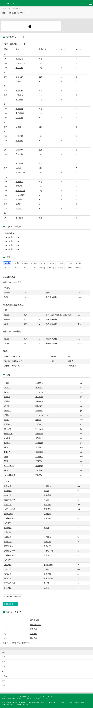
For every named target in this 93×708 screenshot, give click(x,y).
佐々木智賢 (20, 195)
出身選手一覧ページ (12, 596)
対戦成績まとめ (10, 604)
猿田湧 (38, 420)
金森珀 (46, 555)
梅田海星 (39, 406)
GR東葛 (7, 438)
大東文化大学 (9, 509)
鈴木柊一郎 (48, 551)
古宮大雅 (19, 154)
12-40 (80, 343)
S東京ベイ (8, 434)
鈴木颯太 (47, 486)
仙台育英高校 (51, 324)
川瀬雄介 (47, 569)
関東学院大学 (9, 500)
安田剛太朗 (20, 172)
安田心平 (47, 546)
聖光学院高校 (51, 319)
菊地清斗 (19, 168)
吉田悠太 (39, 475)
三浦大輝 (19, 150)
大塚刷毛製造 (9, 475)
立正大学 (8, 565)
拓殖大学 (8, 578)
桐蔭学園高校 (51, 343)
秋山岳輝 (19, 68)
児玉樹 (38, 447)
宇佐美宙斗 (20, 113)
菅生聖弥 (47, 509)
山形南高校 (67, 315)
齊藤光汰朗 (20, 191)
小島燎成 (39, 452)
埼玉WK (7, 429)
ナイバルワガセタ (42, 415)
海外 (3, 671)
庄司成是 (19, 118)
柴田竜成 (39, 434)
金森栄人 (39, 461)
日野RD (7, 397)
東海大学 (8, 491)
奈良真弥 (39, 443)
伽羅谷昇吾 (48, 578)
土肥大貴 (39, 466)
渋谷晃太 (19, 209)
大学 (3, 657)
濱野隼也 (39, 438)
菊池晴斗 (19, 199)
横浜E (6, 420)
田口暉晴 (19, 100)
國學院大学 (8, 514)
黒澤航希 (47, 495)
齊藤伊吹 (19, 186)
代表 (3, 666)
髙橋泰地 (39, 401)
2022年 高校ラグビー (13, 245)
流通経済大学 (9, 518)
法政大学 (8, 486)
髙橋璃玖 (39, 411)
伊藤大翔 (47, 518)
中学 (3, 681)
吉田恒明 (19, 218)
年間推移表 (9, 233)
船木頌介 (39, 397)
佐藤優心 (19, 95)
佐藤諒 (46, 500)
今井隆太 (39, 457)
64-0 (79, 297)
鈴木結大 (19, 182)
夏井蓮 (46, 583)
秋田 (6, 447)
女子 (3, 685)
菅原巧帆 (47, 574)
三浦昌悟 (39, 383)
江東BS (7, 443)
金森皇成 (47, 505)
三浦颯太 (47, 537)
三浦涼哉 (47, 514)
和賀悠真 (19, 136)
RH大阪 (7, 452)
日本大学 (8, 588)
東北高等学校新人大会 (13, 305)
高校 (3, 662)
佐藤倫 (46, 588)
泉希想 (18, 204)
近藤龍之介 (48, 565)
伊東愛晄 (47, 542)
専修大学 (8, 569)
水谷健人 (39, 388)
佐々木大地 (20, 63)
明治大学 (33, 638)
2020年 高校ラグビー (13, 249)
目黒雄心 (19, 59)
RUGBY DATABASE (11, 3)
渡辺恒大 (19, 81)
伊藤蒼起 (19, 77)
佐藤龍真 (19, 141)
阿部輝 (46, 491)
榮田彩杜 (19, 91)
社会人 (4, 676)
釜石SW (7, 401)
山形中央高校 (56, 315)
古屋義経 (19, 163)
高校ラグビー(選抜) (12, 331)
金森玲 (18, 127)
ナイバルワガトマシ (43, 392)
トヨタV (7, 383)
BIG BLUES (9, 466)
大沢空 (46, 528)
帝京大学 (8, 505)
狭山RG (7, 388)
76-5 (79, 339)
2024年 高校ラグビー (13, 241)
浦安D (6, 406)
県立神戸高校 (51, 339)
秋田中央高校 (51, 297)
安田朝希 (39, 470)
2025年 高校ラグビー (13, 237)
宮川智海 (39, 429)
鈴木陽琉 (19, 109)
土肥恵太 (39, 424)
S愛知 (6, 415)
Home (4, 8)
